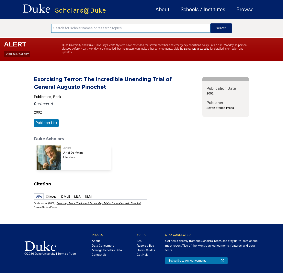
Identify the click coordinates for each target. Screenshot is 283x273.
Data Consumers (103, 245)
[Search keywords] (130, 28)
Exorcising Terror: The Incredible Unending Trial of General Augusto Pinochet (99, 203)
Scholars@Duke (80, 10)
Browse (245, 9)
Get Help (142, 254)
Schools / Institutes (203, 9)
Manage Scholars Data (107, 250)
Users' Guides (146, 250)
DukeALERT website (196, 48)
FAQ (139, 241)
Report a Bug (145, 245)
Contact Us (99, 254)
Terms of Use (67, 253)
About (162, 9)
